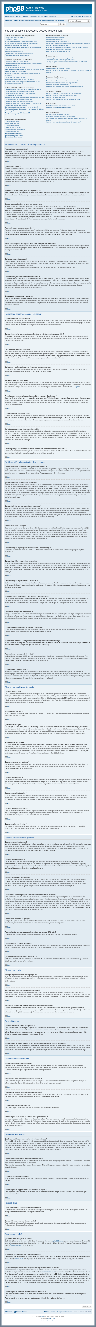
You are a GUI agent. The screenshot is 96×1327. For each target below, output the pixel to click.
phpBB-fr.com (51, 1318)
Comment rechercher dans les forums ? (58, 79)
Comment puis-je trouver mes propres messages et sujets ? (64, 86)
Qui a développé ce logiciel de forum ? (58, 114)
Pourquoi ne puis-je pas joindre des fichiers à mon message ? (24, 103)
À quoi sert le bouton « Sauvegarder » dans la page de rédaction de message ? (24, 110)
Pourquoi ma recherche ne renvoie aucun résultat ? (62, 81)
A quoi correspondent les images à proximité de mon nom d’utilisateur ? (22, 74)
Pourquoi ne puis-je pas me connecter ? (17, 45)
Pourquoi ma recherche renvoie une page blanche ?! (62, 83)
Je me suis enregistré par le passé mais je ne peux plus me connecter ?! (23, 48)
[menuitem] (19, 16)
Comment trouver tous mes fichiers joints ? (59, 107)
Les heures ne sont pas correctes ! (15, 67)
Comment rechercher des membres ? (57, 84)
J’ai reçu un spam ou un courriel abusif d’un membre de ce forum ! (66, 62)
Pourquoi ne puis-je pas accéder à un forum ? (19, 101)
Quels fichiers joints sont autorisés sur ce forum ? (61, 106)
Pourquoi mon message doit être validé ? (17, 113)
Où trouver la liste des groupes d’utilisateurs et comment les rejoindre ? (68, 43)
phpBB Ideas (19, 1258)
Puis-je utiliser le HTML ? (12, 123)
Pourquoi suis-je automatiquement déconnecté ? (19, 53)
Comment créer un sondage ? (14, 95)
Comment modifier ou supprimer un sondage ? (19, 99)
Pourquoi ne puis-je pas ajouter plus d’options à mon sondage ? (24, 97)
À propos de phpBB (16, 1245)
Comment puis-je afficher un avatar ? (16, 77)
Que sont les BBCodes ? (12, 121)
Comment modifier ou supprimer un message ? (19, 91)
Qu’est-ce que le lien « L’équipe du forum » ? (60, 51)
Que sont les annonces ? (12, 131)
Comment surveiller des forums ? (56, 97)
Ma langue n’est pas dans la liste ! (15, 71)
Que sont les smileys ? (12, 125)
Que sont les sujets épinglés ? (14, 133)
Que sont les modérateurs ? (54, 39)
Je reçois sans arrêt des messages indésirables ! (61, 59)
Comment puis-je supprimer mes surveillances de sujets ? (64, 99)
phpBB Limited (58, 1241)
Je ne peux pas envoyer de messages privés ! (60, 58)
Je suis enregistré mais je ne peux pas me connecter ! (21, 43)
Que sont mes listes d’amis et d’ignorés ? (58, 68)
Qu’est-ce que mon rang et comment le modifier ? (20, 79)
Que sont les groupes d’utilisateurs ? (57, 41)
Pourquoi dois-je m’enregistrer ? (14, 37)
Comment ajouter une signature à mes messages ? (20, 93)
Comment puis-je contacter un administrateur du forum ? (63, 122)
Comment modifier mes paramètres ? (16, 62)
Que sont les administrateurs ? (55, 37)
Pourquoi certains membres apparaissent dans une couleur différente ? (68, 47)
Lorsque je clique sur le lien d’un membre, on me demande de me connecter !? (22, 82)
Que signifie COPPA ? (11, 39)
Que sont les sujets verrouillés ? (14, 135)
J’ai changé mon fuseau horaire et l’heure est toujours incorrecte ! (25, 69)
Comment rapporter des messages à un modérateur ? (21, 107)
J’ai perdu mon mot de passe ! (14, 51)
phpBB (77, 387)
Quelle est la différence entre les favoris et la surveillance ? (64, 93)
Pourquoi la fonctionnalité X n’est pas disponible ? (61, 116)
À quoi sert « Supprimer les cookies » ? (17, 55)
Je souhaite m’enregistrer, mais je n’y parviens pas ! (21, 41)
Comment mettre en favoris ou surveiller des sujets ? (62, 95)
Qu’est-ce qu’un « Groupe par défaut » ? (58, 49)
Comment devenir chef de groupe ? (57, 45)
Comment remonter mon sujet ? (14, 115)
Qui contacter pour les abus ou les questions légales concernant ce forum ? (66, 119)
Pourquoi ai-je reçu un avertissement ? (16, 105)
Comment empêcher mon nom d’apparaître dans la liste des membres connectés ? (23, 64)
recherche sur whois (48, 1272)
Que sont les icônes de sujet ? (14, 137)
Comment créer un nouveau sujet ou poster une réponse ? (23, 89)
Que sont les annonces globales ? (15, 129)
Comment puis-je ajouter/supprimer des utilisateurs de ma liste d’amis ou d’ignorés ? (68, 71)
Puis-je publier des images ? (13, 127)
